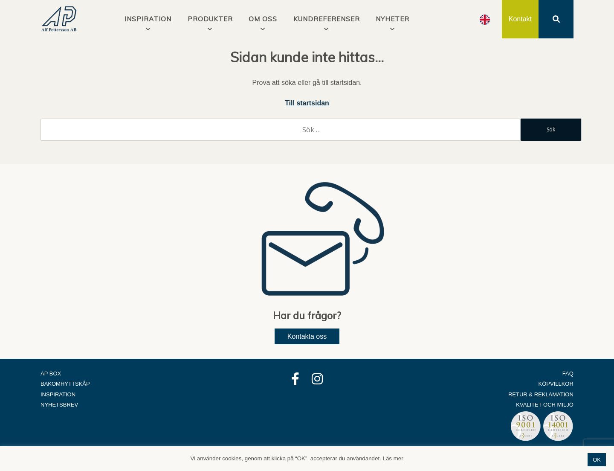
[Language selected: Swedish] (485, 19)
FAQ (567, 373)
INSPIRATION (148, 19)
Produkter (210, 19)
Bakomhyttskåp (65, 384)
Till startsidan (307, 103)
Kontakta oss (307, 336)
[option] (485, 20)
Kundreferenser (326, 19)
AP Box (51, 373)
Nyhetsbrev (59, 404)
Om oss (263, 19)
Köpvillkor (556, 384)
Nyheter (392, 19)
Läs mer (393, 458)
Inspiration (58, 394)
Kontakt (520, 19)
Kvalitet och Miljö (544, 404)
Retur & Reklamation (540, 394)
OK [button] (597, 459)
